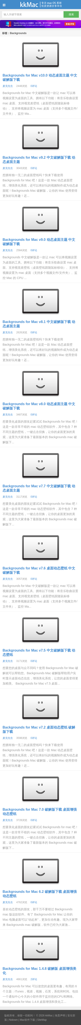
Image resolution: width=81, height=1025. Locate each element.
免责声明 (60, 1015)
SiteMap (42, 1019)
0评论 (33, 86)
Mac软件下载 (27, 1019)
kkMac (40, 4)
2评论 (33, 979)
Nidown (13, 1019)
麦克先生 (8, 86)
